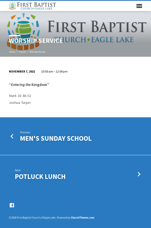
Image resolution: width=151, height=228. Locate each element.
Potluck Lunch (40, 176)
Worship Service (37, 51)
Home (12, 51)
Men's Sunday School (56, 138)
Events (22, 51)
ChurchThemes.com (82, 217)
